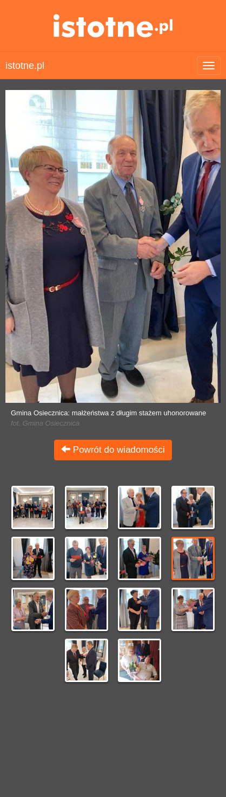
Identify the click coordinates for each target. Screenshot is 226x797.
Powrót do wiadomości (113, 450)
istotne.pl (113, 26)
